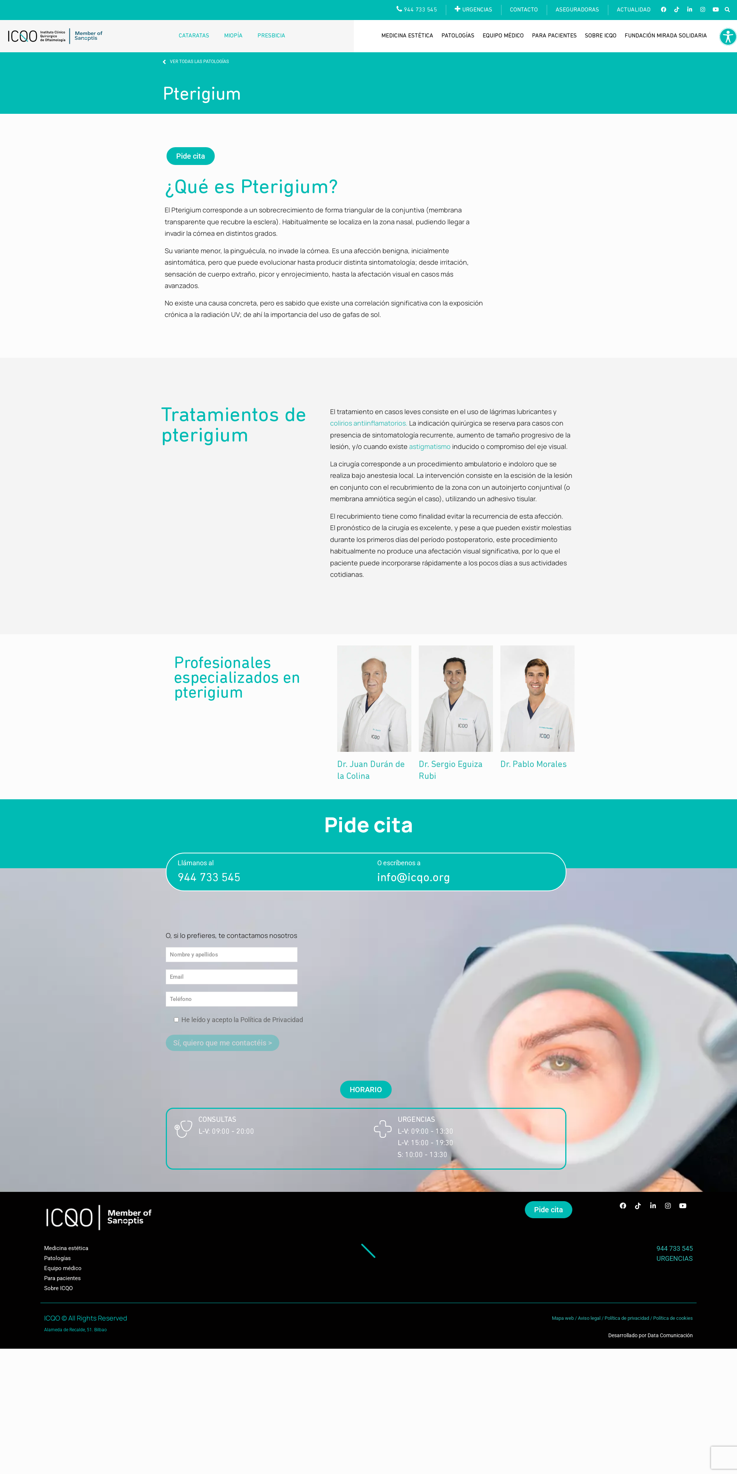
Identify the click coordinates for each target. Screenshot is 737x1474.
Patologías (457, 36)
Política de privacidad (627, 1318)
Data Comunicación (670, 1335)
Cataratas (194, 36)
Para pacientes (554, 36)
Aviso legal (589, 1318)
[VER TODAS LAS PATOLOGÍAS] (164, 61)
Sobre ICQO (600, 36)
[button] (727, 10)
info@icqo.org (413, 878)
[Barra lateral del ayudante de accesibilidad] (728, 37)
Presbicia (271, 36)
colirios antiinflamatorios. (369, 423)
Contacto (524, 10)
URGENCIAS (675, 1258)
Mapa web (563, 1318)
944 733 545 (209, 878)
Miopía (233, 36)
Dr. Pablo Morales (533, 764)
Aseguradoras (577, 10)
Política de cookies (673, 1318)
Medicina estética (407, 36)
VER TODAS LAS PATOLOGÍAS (199, 61)
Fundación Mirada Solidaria (666, 36)
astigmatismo (430, 446)
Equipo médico (503, 36)
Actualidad (634, 10)
